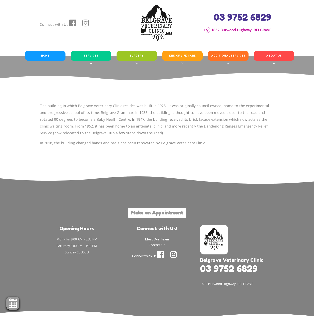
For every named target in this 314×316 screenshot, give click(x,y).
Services (91, 55)
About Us (274, 55)
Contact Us (157, 245)
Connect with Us (54, 24)
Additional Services (228, 55)
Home (45, 55)
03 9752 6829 (242, 17)
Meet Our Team (157, 239)
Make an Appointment (157, 213)
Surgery (137, 55)
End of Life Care (182, 55)
